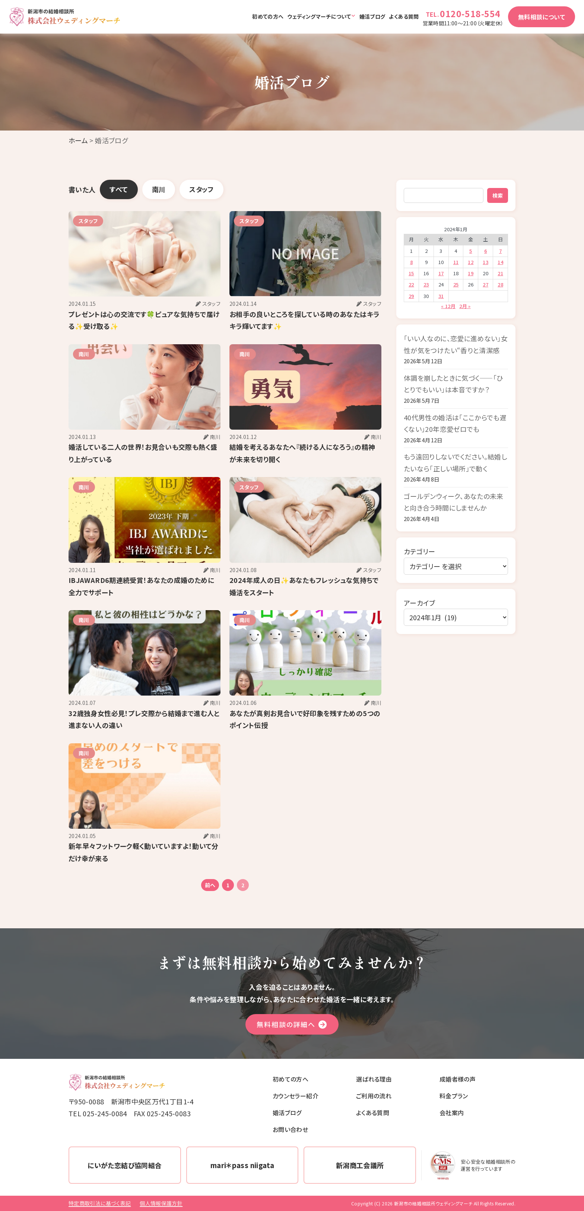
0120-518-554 (470, 13)
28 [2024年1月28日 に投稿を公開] (500, 284)
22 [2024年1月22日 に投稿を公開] (411, 284)
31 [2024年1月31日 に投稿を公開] (441, 295)
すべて (119, 189)
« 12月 (448, 306)
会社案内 (451, 1112)
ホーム (78, 140)
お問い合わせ (290, 1129)
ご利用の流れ (373, 1095)
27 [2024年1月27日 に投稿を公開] (485, 284)
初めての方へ (267, 16)
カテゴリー (419, 551)
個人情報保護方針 (161, 1203)
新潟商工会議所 (360, 1165)
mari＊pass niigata (242, 1165)
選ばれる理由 (374, 1078)
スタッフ (201, 189)
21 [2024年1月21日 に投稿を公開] (500, 273)
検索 (497, 195)
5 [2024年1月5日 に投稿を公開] (470, 250)
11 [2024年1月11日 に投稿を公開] (456, 262)
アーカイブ (419, 603)
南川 (159, 189)
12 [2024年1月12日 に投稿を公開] (470, 262)
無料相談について (541, 16)
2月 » (464, 306)
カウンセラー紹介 (295, 1095)
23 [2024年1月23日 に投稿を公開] (426, 284)
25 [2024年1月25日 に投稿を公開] (456, 284)
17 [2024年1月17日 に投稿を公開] (441, 273)
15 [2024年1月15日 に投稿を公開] (411, 273)
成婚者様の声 (457, 1078)
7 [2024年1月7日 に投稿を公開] (500, 250)
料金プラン (453, 1095)
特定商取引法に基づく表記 (100, 1203)
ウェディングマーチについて (319, 16)
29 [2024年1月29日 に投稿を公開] (411, 295)
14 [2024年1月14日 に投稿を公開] (500, 262)
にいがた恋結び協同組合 (125, 1165)
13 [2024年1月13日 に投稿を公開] (485, 262)
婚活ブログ (372, 16)
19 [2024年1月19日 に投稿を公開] (470, 273)
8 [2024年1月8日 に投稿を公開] (411, 262)
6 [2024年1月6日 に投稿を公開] (485, 250)
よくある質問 (404, 16)
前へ (210, 885)
